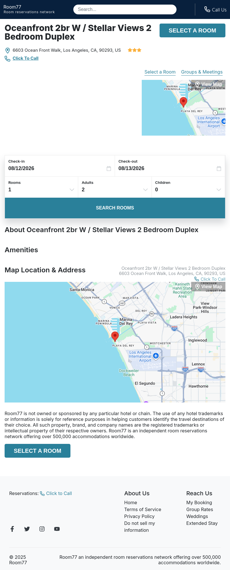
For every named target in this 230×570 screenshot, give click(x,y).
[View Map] (208, 286)
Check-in (16, 161)
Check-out (127, 161)
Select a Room (192, 30)
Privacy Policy (139, 516)
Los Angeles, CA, (80, 50)
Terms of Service (142, 509)
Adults (87, 182)
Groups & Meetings (202, 72)
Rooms (14, 182)
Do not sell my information (139, 526)
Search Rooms (115, 207)
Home (130, 502)
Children (162, 182)
